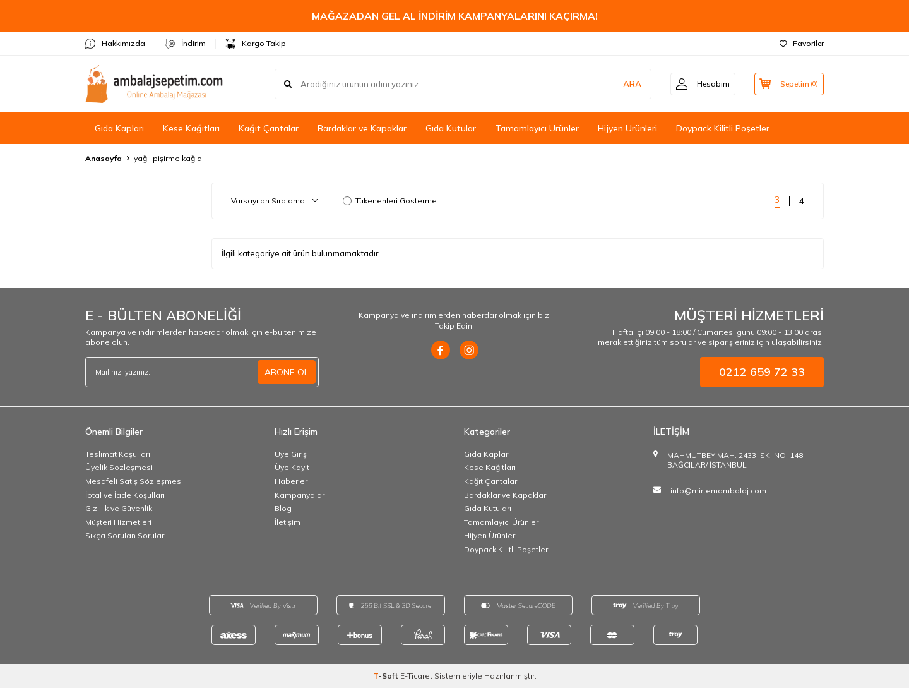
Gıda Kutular (450, 128)
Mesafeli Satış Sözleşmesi (134, 481)
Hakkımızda (115, 44)
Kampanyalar (299, 495)
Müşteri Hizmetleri (118, 522)
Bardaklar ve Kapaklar (362, 128)
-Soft (386, 675)
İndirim (185, 44)
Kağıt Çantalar (269, 128)
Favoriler (802, 43)
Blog (283, 508)
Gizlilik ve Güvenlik (118, 508)
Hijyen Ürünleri (627, 128)
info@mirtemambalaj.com (718, 490)
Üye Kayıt (292, 467)
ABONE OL (286, 372)
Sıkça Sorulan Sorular (124, 535)
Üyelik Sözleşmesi (119, 467)
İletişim (287, 522)
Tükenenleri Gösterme (390, 200)
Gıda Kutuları (487, 508)
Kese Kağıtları (191, 128)
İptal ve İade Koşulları (125, 495)
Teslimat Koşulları (117, 454)
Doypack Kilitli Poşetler (722, 128)
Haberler (291, 481)
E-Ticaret (416, 675)
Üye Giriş (291, 454)
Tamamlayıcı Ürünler (537, 128)
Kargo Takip (255, 44)
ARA (626, 84)
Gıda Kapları (119, 128)
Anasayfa (103, 158)
